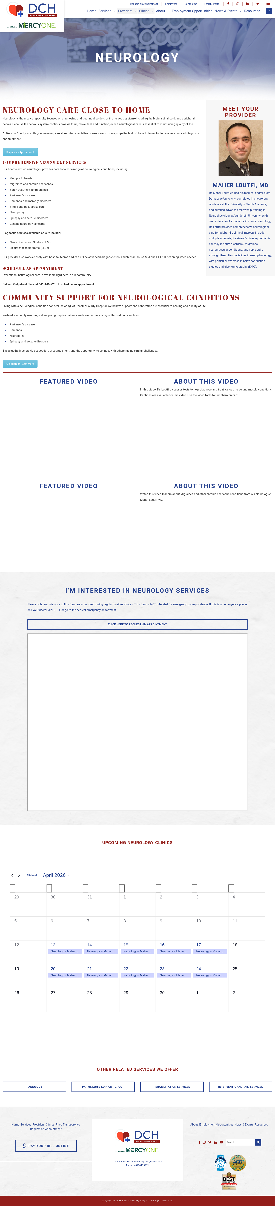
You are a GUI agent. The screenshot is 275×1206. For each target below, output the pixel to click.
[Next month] (19, 875)
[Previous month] (12, 875)
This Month (32, 875)
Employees (171, 3)
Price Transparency (68, 1124)
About (163, 11)
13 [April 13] (53, 944)
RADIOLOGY (34, 1086)
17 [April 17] (198, 944)
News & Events (228, 11)
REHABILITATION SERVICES (172, 1086)
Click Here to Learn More (20, 363)
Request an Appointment (144, 3)
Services (107, 11)
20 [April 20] (53, 968)
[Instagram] (237, 4)
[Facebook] (228, 4)
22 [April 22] (126, 968)
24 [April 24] (198, 968)
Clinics (146, 11)
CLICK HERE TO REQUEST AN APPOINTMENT (137, 624)
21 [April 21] (89, 968)
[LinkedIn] (247, 4)
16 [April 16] (162, 944)
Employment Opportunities (192, 11)
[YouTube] (268, 4)
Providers (127, 11)
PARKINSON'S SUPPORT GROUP (103, 1086)
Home (91, 11)
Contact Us (191, 3)
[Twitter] (258, 4)
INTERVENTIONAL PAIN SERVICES (240, 1086)
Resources (254, 11)
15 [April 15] (126, 944)
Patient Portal (212, 3)
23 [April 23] (162, 968)
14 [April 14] (89, 944)
